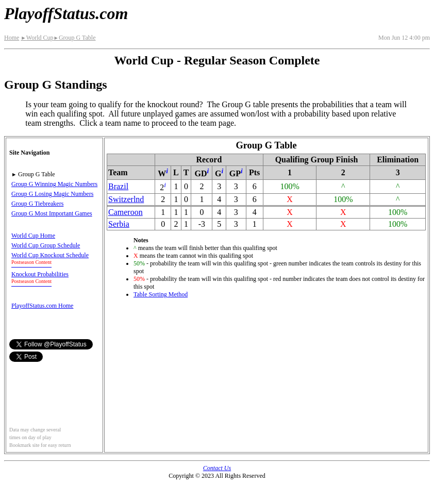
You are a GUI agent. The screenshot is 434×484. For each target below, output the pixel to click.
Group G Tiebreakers (37, 203)
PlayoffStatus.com (66, 13)
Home (11, 37)
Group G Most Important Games (51, 213)
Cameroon (125, 212)
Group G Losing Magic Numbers (52, 193)
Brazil (118, 186)
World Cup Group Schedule (45, 245)
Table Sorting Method (160, 294)
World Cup (37, 37)
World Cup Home (33, 235)
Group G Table (74, 37)
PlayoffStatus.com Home (42, 305)
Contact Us (217, 468)
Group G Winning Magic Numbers (54, 184)
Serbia (118, 224)
